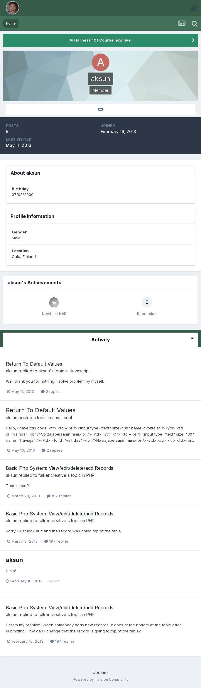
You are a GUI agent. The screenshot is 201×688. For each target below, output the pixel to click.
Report (54, 581)
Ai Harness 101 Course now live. (101, 40)
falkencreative (52, 475)
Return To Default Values (34, 364)
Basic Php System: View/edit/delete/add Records (59, 468)
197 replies (59, 495)
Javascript (80, 370)
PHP (90, 475)
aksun (11, 370)
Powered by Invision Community (101, 679)
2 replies (51, 391)
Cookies (100, 672)
